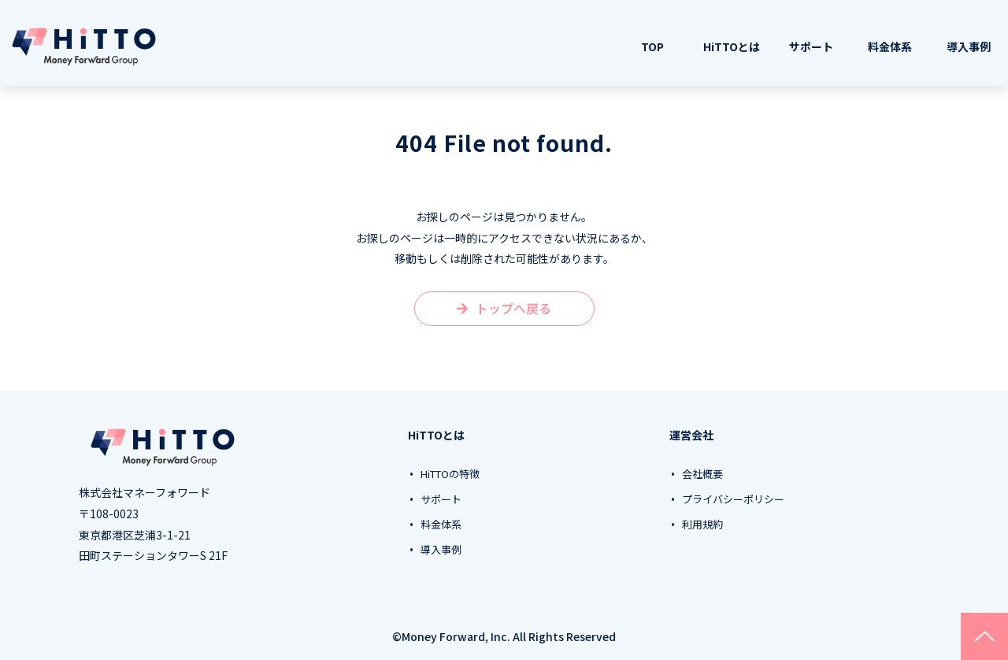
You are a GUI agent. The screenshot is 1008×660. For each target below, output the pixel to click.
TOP (652, 46)
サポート (811, 46)
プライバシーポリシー (733, 499)
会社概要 (702, 474)
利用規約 (702, 524)
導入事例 (969, 46)
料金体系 (890, 46)
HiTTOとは (731, 46)
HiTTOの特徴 (450, 474)
